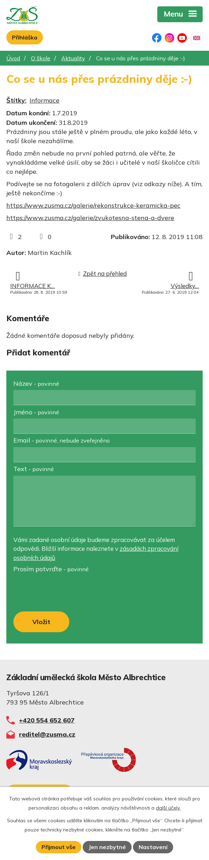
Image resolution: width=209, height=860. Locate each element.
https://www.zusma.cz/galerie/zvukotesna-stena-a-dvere (90, 218)
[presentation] (65, 592)
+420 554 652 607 (47, 720)
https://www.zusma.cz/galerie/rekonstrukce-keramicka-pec (93, 205)
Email (61, 440)
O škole (40, 58)
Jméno (36, 412)
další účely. (168, 808)
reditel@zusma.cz (47, 734)
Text (33, 469)
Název (36, 383)
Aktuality (73, 58)
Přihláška (24, 37)
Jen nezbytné (107, 846)
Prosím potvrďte (51, 569)
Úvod (13, 58)
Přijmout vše (59, 846)
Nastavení (153, 846)
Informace (44, 100)
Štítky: (16, 100)
